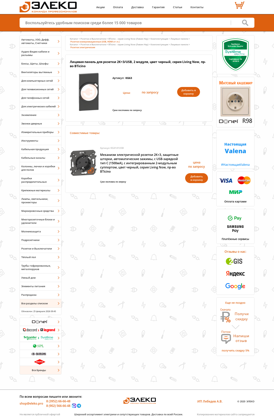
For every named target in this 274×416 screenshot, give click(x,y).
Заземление (28, 115)
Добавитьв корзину (196, 178)
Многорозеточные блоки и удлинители (38, 221)
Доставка (137, 7)
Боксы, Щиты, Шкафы (35, 63)
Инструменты (29, 140)
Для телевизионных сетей (37, 89)
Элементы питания (33, 286)
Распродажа (29, 294)
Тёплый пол (28, 257)
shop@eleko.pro (31, 403)
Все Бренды (39, 370)
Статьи (177, 7)
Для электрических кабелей (38, 106)
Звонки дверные (31, 123)
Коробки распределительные (34, 180)
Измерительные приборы (37, 132)
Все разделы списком (34, 303)
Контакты (196, 7)
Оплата (118, 7)
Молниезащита (31, 231)
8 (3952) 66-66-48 (58, 401)
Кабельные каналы (33, 157)
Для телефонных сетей (35, 98)
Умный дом (28, 277)
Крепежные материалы (35, 190)
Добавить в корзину (188, 91)
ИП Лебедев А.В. (209, 401)
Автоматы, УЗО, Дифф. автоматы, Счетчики (35, 41)
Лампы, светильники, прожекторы (34, 200)
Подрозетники (30, 240)
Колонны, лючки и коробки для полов (38, 168)
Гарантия (158, 7)
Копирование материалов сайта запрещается (225, 414)
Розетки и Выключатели (36, 248)
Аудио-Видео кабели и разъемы (35, 53)
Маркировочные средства (37, 211)
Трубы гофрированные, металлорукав (36, 267)
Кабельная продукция (35, 149)
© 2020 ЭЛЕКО (245, 401)
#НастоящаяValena (235, 148)
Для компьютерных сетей (37, 80)
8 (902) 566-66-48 (58, 406)
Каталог (74, 38)
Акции (100, 7)
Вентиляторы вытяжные (36, 72)
